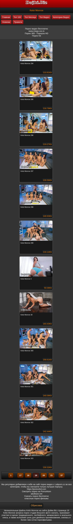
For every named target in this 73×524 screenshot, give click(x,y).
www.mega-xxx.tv (36, 31)
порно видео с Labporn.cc (53, 484)
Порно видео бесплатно (36, 28)
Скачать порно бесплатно (36, 496)
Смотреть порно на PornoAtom (36, 491)
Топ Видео (44, 17)
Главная (6, 17)
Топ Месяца (30, 17)
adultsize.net (36, 494)
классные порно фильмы (36, 498)
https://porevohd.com (36, 489)
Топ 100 (17, 17)
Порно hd (36, 36)
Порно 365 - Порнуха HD (36, 33)
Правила (18, 22)
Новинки (6, 22)
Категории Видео (61, 17)
